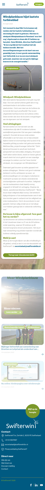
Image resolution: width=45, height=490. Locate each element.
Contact (4, 469)
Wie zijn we (5, 460)
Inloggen (38, 4)
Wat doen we (6, 463)
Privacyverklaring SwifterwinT (14, 449)
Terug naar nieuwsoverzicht (21, 255)
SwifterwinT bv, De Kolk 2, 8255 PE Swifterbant (21, 435)
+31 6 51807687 (9, 440)
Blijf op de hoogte (32, 411)
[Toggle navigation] (3, 4)
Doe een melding (8, 466)
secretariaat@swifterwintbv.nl (27, 246)
